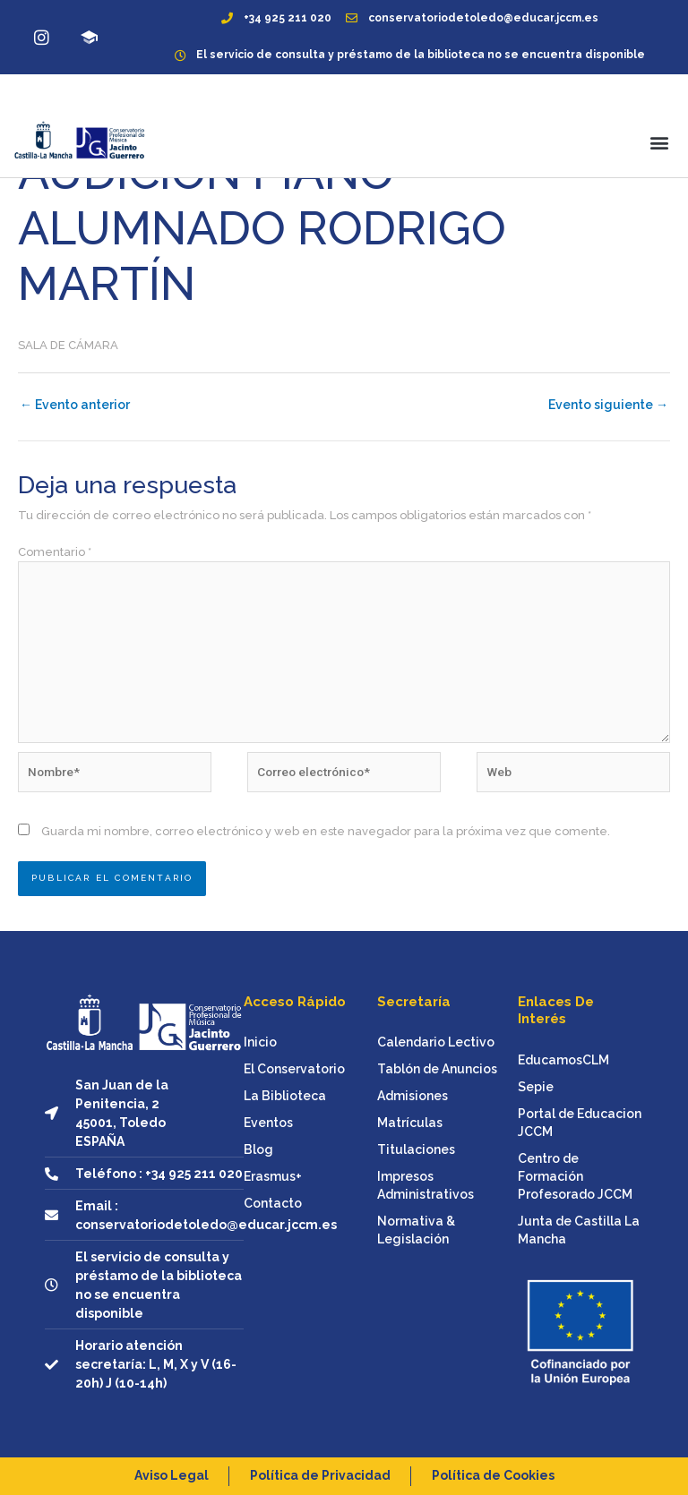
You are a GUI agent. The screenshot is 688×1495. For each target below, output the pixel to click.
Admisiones (412, 1096)
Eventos (268, 1122)
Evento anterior (75, 404)
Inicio (260, 1042)
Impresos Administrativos (425, 1185)
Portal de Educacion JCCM (579, 1122)
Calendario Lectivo (435, 1042)
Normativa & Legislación (416, 1230)
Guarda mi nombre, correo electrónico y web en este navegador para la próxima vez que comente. (325, 831)
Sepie (536, 1087)
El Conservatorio (294, 1069)
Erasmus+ (273, 1176)
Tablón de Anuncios (437, 1069)
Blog (258, 1149)
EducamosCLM (563, 1060)
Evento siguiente (608, 404)
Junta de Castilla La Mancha (579, 1230)
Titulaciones (416, 1149)
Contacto (273, 1203)
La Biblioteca (285, 1096)
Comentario (54, 552)
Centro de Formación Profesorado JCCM (575, 1176)
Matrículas (410, 1122)
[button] (660, 142)
